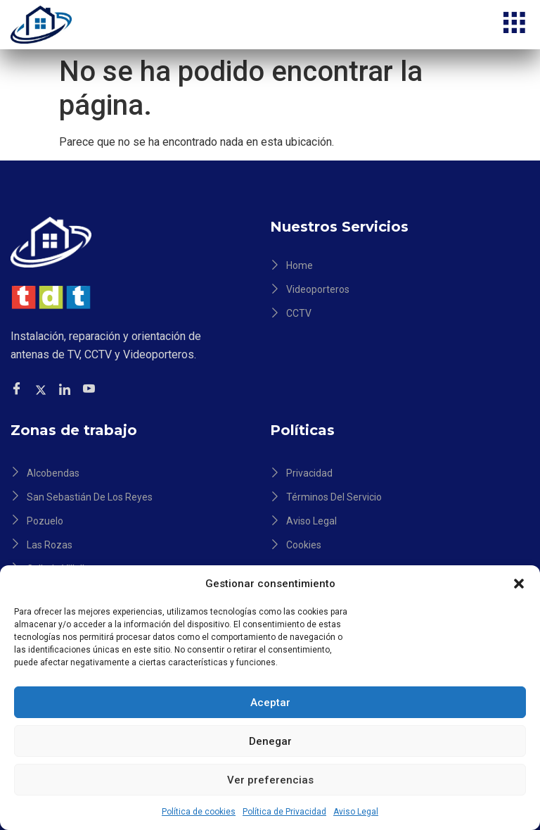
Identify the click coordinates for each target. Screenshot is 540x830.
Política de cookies (199, 812)
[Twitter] (43, 389)
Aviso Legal (355, 812)
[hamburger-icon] (513, 24)
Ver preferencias (270, 780)
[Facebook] (19, 390)
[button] (519, 584)
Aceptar (270, 702)
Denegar (270, 741)
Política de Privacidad (284, 812)
